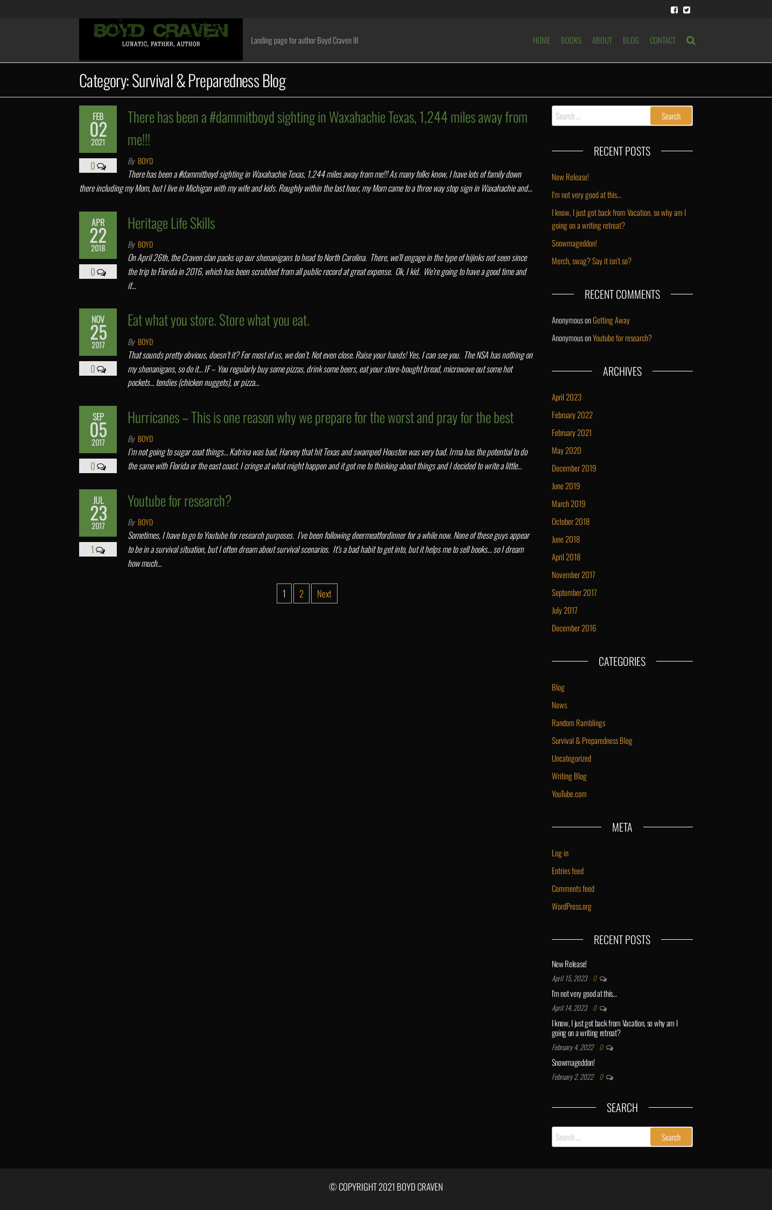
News (559, 704)
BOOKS (571, 40)
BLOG (631, 40)
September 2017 (574, 592)
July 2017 (565, 610)
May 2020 (566, 450)
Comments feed (573, 888)
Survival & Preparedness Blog (592, 740)
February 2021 (572, 432)
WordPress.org (572, 906)
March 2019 (569, 503)
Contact (663, 40)
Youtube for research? (179, 500)
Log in (560, 853)
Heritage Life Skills (171, 222)
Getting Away (611, 320)
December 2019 (574, 468)
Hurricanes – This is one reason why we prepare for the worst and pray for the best (321, 416)
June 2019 (566, 485)
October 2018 (570, 521)
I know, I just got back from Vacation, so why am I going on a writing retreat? (615, 1027)
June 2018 (566, 539)
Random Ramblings (578, 722)
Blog (558, 687)
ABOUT (602, 40)
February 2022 (572, 414)
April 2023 (566, 397)
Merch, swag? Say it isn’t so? (591, 260)
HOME (541, 40)
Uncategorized (571, 758)
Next (324, 593)
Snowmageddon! (574, 243)
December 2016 (574, 628)
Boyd (145, 160)
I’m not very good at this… (586, 194)
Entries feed (568, 870)
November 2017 (573, 574)
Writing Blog (569, 776)
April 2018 (566, 556)
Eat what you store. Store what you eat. (219, 319)
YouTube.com (569, 793)
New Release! (570, 176)
